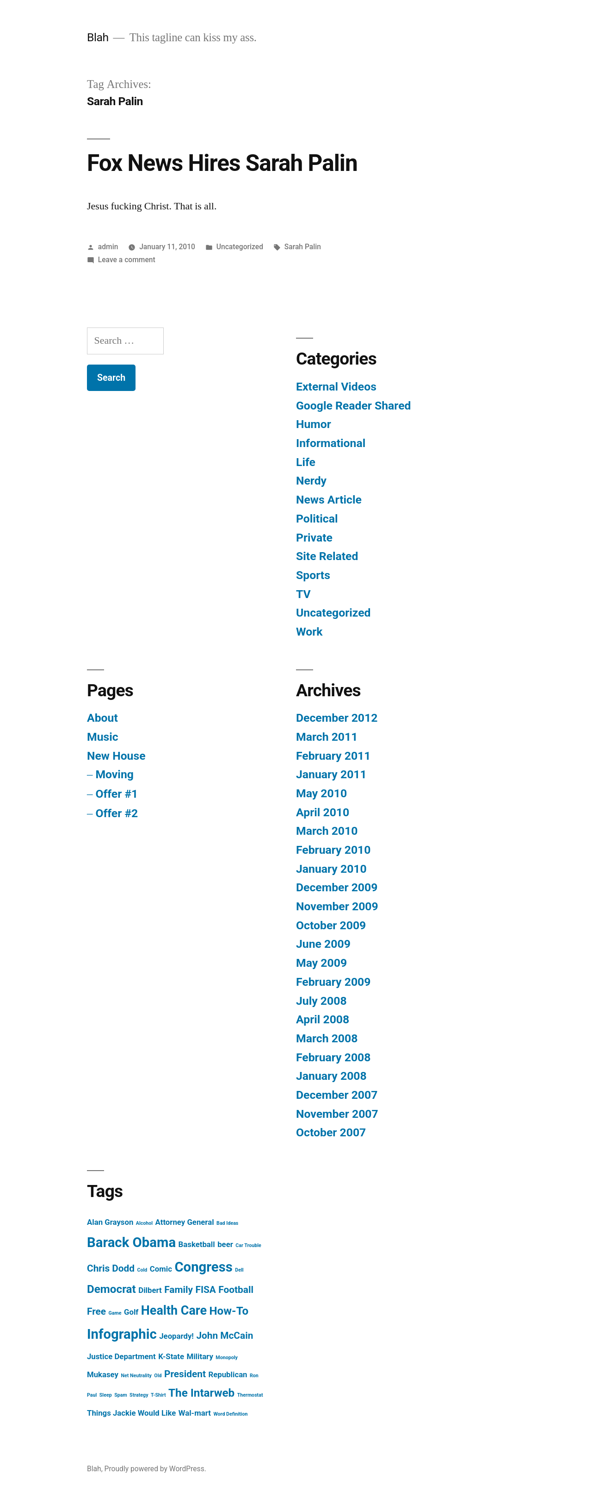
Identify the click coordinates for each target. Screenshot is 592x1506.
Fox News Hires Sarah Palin (222, 163)
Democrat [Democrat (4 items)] (111, 1289)
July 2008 (321, 1001)
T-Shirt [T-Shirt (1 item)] (158, 1395)
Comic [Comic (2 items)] (161, 1268)
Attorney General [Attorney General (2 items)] (184, 1222)
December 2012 (336, 718)
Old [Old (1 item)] (157, 1376)
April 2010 (322, 812)
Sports (313, 575)
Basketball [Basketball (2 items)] (197, 1244)
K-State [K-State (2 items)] (171, 1356)
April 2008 (322, 1019)
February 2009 (333, 982)
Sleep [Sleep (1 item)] (105, 1395)
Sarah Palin (302, 246)
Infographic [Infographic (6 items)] (122, 1334)
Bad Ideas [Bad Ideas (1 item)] (227, 1223)
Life (305, 462)
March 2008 (327, 1038)
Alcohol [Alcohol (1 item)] (144, 1223)
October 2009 (331, 925)
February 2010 (333, 850)
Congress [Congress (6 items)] (203, 1267)
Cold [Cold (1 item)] (142, 1270)
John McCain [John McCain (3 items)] (224, 1335)
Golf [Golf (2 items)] (131, 1312)
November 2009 (337, 906)
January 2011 (331, 774)
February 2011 (333, 755)
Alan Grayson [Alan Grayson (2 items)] (110, 1222)
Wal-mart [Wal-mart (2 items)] (195, 1413)
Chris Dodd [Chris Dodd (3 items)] (111, 1268)
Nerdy (311, 480)
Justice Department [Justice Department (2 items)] (121, 1356)
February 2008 (333, 1057)
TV (303, 594)
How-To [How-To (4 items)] (229, 1310)
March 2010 (327, 831)
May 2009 (321, 963)
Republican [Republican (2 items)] (227, 1374)
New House (116, 755)
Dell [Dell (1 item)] (239, 1270)
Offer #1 (116, 793)
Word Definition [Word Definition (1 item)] (230, 1414)
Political (317, 518)
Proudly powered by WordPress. (155, 1468)
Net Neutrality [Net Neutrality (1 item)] (136, 1376)
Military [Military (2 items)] (199, 1356)
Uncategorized (239, 246)
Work (309, 631)
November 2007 (337, 1114)
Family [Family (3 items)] (178, 1289)
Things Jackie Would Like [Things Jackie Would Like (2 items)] (131, 1413)
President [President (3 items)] (185, 1374)
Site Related (327, 556)
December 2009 (336, 887)
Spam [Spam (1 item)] (120, 1395)
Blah (98, 37)
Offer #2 (116, 813)
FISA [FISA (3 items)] (205, 1289)
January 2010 (331, 869)
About (102, 718)
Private (314, 537)
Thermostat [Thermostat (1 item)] (250, 1395)
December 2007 (336, 1095)
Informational (330, 443)
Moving (114, 774)
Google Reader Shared (353, 405)
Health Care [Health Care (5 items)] (174, 1310)
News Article (329, 499)
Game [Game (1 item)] (115, 1313)
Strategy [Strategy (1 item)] (139, 1395)
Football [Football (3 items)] (235, 1289)
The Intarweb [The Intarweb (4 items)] (201, 1392)
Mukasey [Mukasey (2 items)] (102, 1374)
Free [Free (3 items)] (96, 1311)
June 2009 (323, 944)
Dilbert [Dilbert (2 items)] (149, 1290)
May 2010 (321, 793)
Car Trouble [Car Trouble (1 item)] (248, 1245)
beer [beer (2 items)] (225, 1244)
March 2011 (327, 737)
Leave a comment (126, 259)
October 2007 (331, 1132)
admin (108, 246)
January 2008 (331, 1076)
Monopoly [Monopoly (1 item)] (227, 1358)
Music (102, 737)
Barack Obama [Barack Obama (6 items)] (131, 1242)
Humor (313, 424)
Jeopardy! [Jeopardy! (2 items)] (176, 1336)
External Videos (336, 386)
